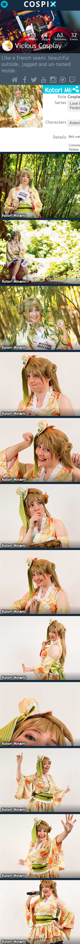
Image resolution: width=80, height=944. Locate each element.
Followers (32, 36)
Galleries (60, 36)
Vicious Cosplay (38, 45)
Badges (46, 36)
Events (74, 36)
